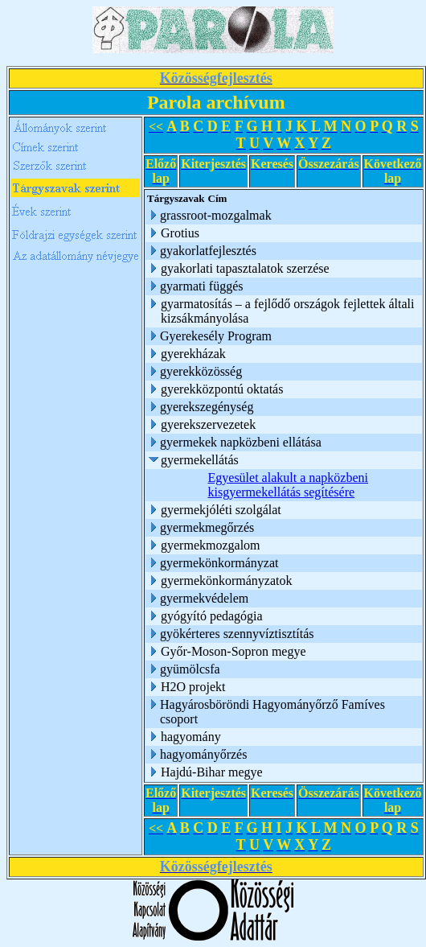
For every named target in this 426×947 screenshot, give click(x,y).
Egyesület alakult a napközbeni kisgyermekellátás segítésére (288, 485)
